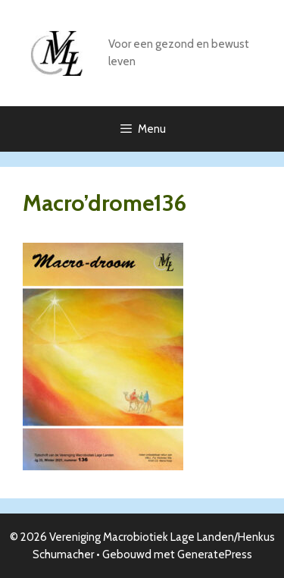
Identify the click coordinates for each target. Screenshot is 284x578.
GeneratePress (214, 554)
